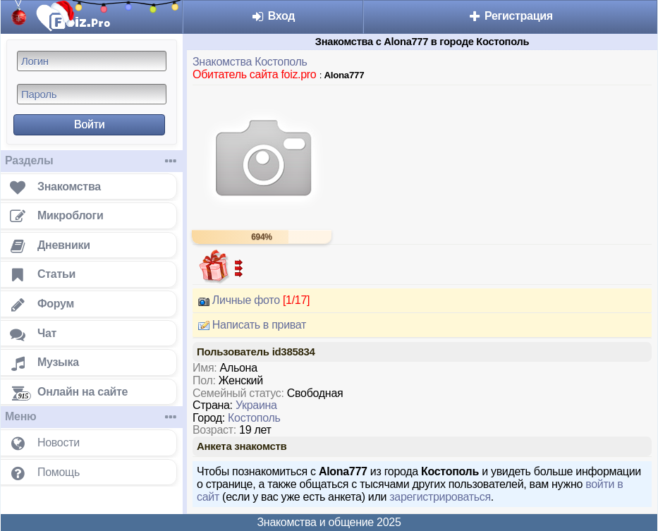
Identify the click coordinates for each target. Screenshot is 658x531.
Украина (256, 405)
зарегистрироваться (440, 497)
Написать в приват (249, 325)
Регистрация (510, 16)
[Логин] (91, 61)
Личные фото (251, 300)
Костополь (254, 418)
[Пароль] (91, 94)
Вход (273, 16)
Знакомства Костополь (250, 62)
